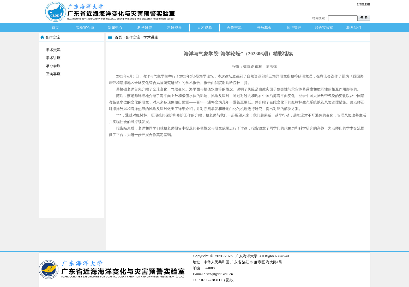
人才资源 (204, 28)
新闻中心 (115, 28)
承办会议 (53, 66)
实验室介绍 (85, 28)
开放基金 (264, 28)
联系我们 (353, 28)
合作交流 (234, 28)
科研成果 (174, 28)
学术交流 (53, 50)
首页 (55, 28)
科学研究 (144, 28)
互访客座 (53, 74)
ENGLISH (363, 4)
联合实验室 (324, 28)
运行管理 (294, 28)
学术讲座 (53, 58)
